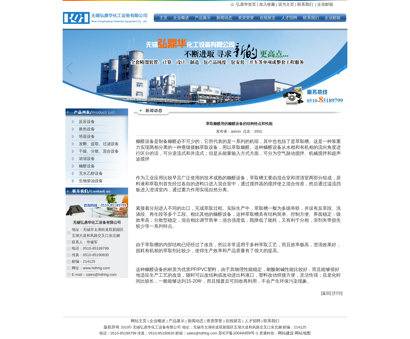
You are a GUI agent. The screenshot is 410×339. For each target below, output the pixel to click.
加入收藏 (267, 4)
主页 (163, 17)
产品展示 (203, 17)
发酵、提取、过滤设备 (99, 143)
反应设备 (87, 121)
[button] (341, 68)
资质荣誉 (246, 17)
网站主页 (139, 321)
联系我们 (305, 4)
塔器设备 (87, 136)
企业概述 (181, 17)
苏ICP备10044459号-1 (238, 333)
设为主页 (286, 4)
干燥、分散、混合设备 (99, 151)
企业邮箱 (325, 4)
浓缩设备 (87, 158)
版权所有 (112, 327)
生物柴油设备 (91, 180)
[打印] (337, 293)
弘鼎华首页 (247, 4)
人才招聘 (289, 17)
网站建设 (286, 333)
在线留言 (268, 17)
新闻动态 (224, 17)
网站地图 (303, 333)
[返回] (326, 293)
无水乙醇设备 (91, 173)
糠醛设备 (87, 166)
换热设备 (87, 129)
